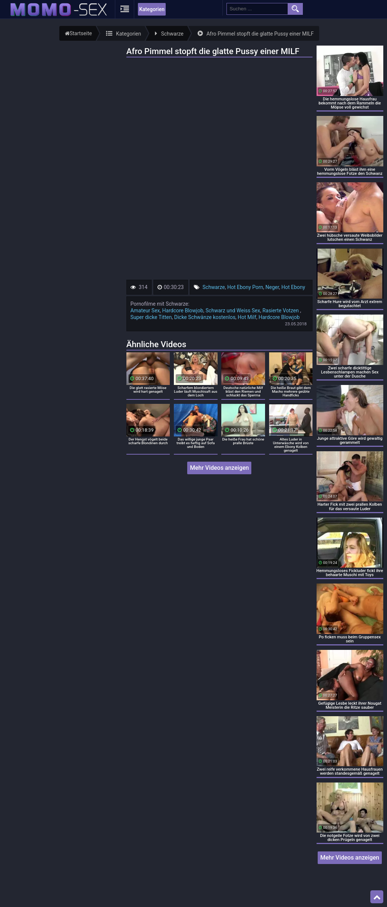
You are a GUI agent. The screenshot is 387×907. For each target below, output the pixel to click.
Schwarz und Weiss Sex (233, 310)
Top (377, 897)
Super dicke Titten (151, 317)
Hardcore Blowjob (183, 310)
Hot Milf (247, 317)
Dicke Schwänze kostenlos (204, 317)
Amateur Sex (145, 310)
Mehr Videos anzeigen (219, 467)
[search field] (257, 9)
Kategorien (151, 9)
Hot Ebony (293, 287)
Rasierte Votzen (281, 310)
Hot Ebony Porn (245, 287)
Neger (272, 287)
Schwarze (213, 287)
